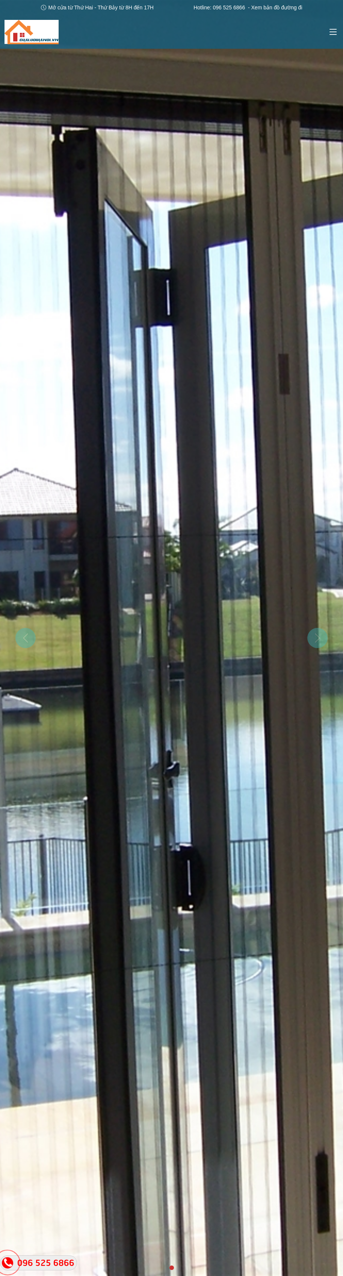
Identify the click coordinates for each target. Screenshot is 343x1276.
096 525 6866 (229, 7)
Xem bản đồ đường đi (276, 7)
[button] (25, 638)
